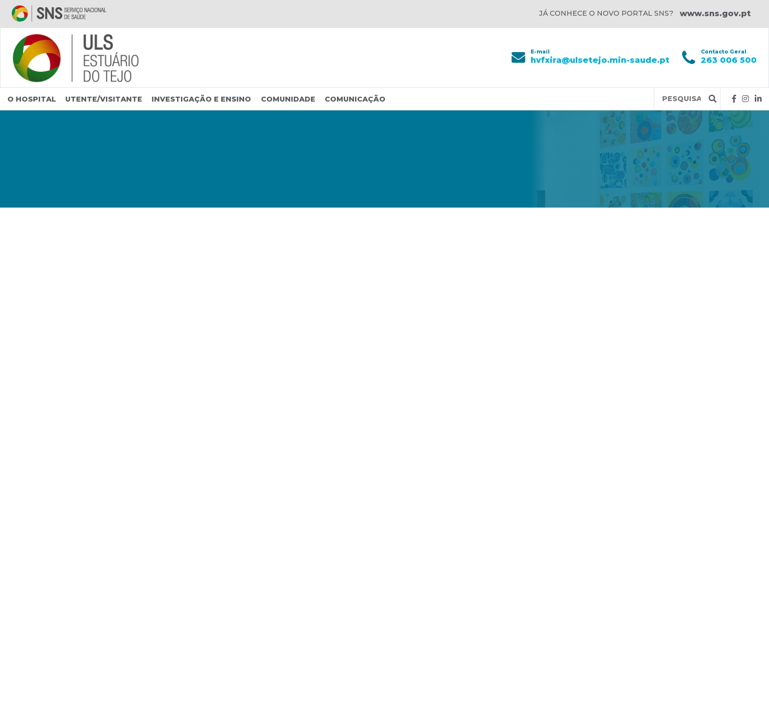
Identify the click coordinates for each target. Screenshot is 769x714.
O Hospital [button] (31, 99)
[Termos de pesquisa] (681, 99)
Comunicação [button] (355, 99)
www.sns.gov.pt (715, 13)
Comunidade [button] (288, 99)
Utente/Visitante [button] (103, 99)
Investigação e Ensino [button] (201, 99)
